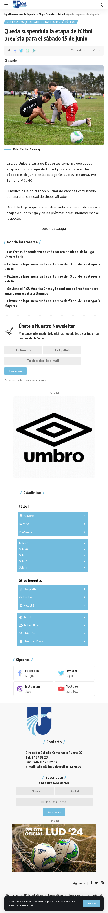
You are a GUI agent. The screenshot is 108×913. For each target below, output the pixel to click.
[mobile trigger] (8, 4)
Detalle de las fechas (44, 22)
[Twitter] (75, 673)
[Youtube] (75, 688)
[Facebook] (33, 673)
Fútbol (70, 22)
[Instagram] (33, 688)
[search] (100, 4)
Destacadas (15, 22)
